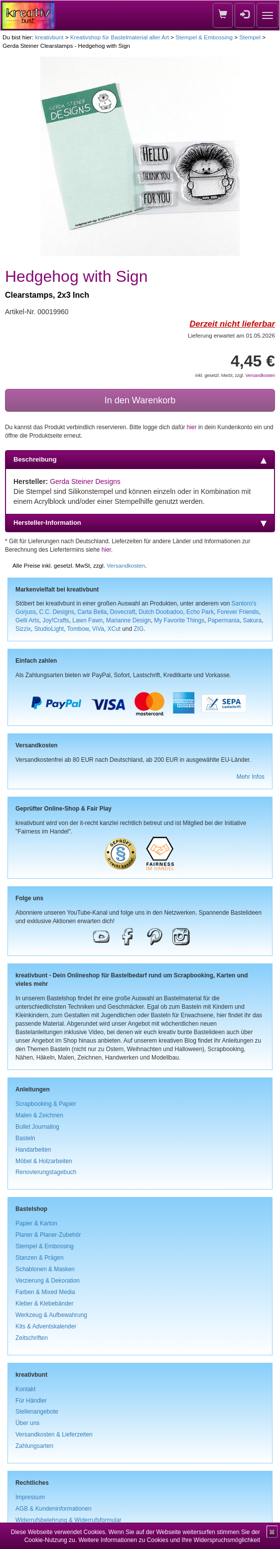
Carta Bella (92, 611)
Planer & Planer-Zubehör (48, 1234)
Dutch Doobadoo (161, 611)
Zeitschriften (31, 1337)
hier (192, 427)
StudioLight (49, 628)
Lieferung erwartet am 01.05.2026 (231, 335)
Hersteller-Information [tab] (140, 523)
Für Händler (31, 1400)
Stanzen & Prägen (39, 1257)
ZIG (138, 628)
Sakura (252, 620)
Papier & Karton (36, 1223)
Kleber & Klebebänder (44, 1303)
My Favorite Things (179, 620)
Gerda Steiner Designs (85, 481)
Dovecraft (123, 611)
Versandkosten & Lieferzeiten (54, 1434)
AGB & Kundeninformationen (53, 1508)
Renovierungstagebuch (45, 1172)
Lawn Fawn (87, 620)
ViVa (98, 628)
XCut (113, 628)
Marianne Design (128, 620)
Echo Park (200, 611)
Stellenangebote (36, 1411)
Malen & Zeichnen (39, 1115)
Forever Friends (238, 611)
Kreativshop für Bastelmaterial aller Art (119, 37)
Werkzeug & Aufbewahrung (51, 1314)
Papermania (224, 620)
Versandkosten (260, 375)
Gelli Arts (27, 620)
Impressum (30, 1497)
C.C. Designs (56, 611)
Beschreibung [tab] (140, 460)
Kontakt (25, 1389)
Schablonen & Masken (45, 1269)
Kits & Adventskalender (45, 1326)
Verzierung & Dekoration (47, 1280)
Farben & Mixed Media (45, 1292)
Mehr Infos (251, 776)
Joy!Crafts (55, 620)
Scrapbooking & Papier (45, 1103)
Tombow (78, 628)
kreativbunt (49, 37)
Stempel (250, 37)
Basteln (25, 1138)
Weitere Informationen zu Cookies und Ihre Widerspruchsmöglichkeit (169, 1540)
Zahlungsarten (34, 1445)
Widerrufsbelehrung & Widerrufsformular (68, 1520)
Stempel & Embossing (204, 37)
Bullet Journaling (37, 1126)
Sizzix (23, 628)
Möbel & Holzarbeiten (43, 1161)
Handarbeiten (33, 1149)
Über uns (27, 1423)
